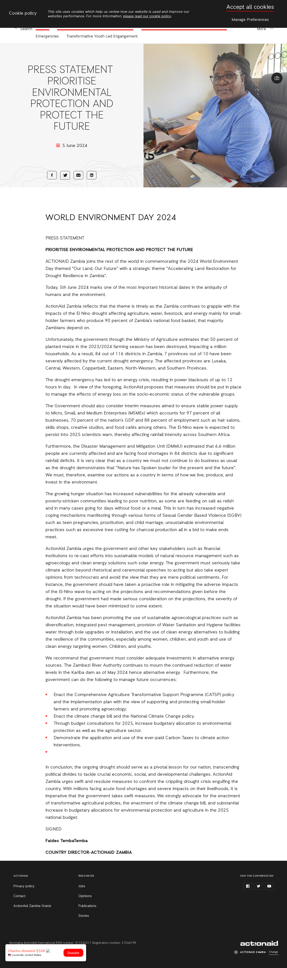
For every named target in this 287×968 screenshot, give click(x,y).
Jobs (81, 886)
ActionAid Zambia (259, 943)
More (261, 29)
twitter (258, 886)
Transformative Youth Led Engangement (102, 36)
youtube (269, 886)
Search (26, 29)
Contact (19, 896)
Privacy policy (24, 886)
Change (273, 952)
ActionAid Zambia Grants (32, 906)
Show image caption (277, 78)
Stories (83, 916)
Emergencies (47, 36)
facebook (248, 886)
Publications (87, 906)
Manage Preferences (250, 19)
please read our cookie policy (147, 16)
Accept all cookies (250, 7)
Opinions (85, 896)
